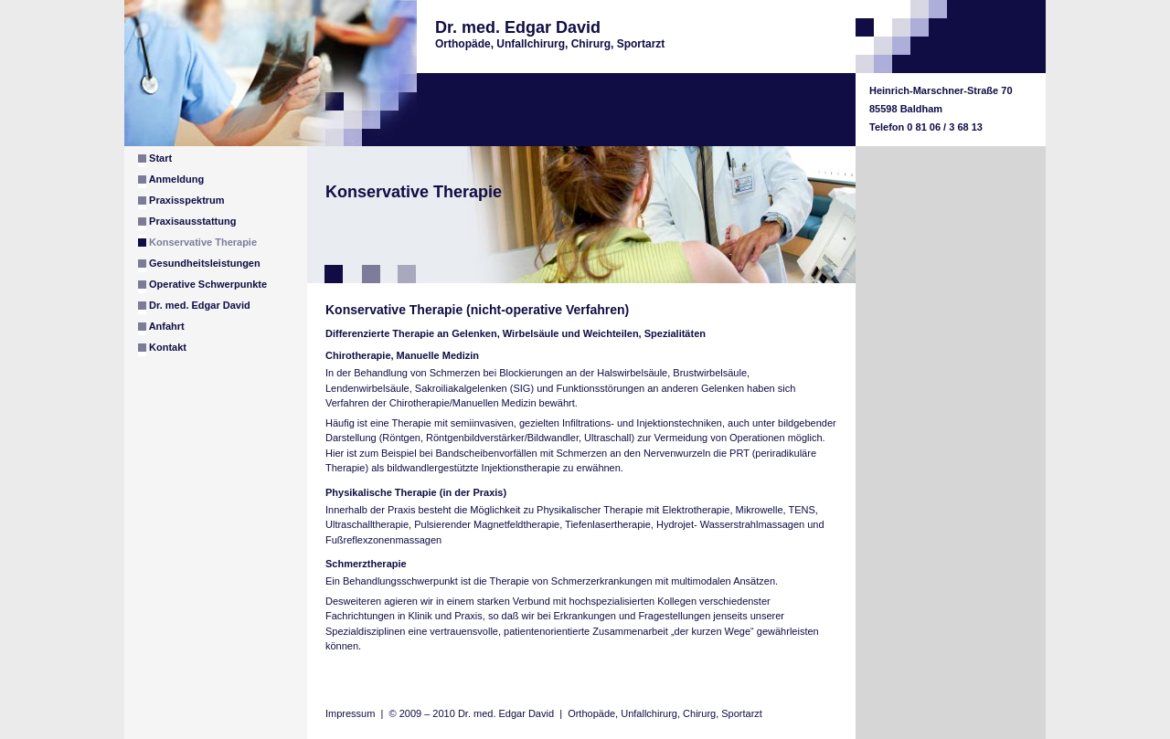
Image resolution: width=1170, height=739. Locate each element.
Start (155, 160)
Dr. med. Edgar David (194, 307)
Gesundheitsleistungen (199, 265)
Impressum (350, 713)
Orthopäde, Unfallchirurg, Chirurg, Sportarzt (665, 713)
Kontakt (162, 349)
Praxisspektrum (181, 202)
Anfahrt (161, 328)
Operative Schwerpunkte (202, 286)
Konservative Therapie (197, 241)
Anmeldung (171, 181)
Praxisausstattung (187, 223)
